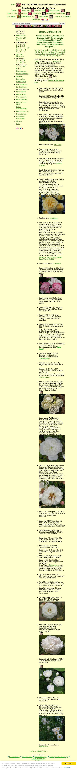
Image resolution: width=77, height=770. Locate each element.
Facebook (38, 760)
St (63, 54)
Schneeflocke (43, 747)
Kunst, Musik (11, 16)
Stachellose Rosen (22, 74)
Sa (36, 50)
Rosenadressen (39, 10)
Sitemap (14, 10)
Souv (53, 52)
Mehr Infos (67, 768)
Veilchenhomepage (41, 757)
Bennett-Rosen (21, 82)
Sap (43, 50)
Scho (57, 50)
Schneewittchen (54, 565)
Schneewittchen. (44, 358)
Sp (57, 54)
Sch (49, 50)
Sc (46, 50)
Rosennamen (37, 13)
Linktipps (57, 16)
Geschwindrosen (21, 84)
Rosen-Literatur (21, 99)
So (45, 52)
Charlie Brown (44, 377)
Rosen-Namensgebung (21, 107)
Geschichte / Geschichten (20, 117)
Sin (39, 52)
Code (36, 61)
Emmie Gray (51, 257)
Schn (53, 50)
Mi (21, 62)
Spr (61, 54)
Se (61, 50)
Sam (39, 50)
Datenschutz (36, 19)
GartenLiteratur (14, 757)
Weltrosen (19, 76)
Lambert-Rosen (21, 87)
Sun (53, 56)
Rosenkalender (43, 16)
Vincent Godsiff (48, 259)
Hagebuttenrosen (21, 71)
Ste (44, 56)
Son (48, 52)
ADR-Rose (57, 145)
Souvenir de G (60, 52)
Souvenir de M (40, 54)
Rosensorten (26, 10)
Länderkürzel (56, 61)
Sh (64, 50)
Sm (42, 52)
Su (50, 56)
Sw (60, 56)
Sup (56, 56)
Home (13, 4)
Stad (40, 56)
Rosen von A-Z (21, 35)
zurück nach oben (41, 751)
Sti (47, 56)
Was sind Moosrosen (20, 55)
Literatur (24, 13)
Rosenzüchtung (54, 10)
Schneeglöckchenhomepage (59, 757)
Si (20, 51)
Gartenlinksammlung (38, 759)
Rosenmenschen (12, 13)
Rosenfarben (20, 79)
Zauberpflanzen (27, 757)
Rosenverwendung (27, 16)
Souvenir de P (51, 54)
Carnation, (42, 257)
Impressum (66, 16)
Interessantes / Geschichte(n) (55, 13)
